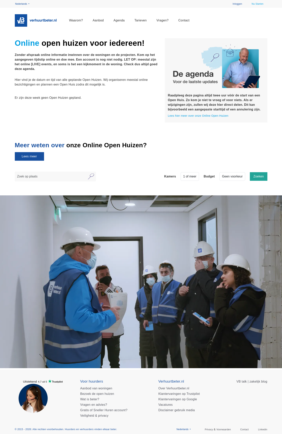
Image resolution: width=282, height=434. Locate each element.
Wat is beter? (89, 399)
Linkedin (262, 429)
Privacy (209, 429)
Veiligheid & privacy (94, 415)
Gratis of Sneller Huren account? (103, 410)
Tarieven (140, 20)
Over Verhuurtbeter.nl (173, 388)
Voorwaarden (223, 429)
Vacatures (165, 404)
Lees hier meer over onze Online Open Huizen (198, 115)
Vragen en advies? (93, 404)
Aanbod (98, 20)
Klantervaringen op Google (177, 399)
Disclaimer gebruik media (176, 410)
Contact (183, 20)
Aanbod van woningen (96, 388)
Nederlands (21, 4)
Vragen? (162, 20)
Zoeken (258, 176)
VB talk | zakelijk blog (251, 381)
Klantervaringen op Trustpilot (179, 393)
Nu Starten (257, 4)
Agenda (119, 20)
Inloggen (237, 4)
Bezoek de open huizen (97, 393)
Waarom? (76, 20)
